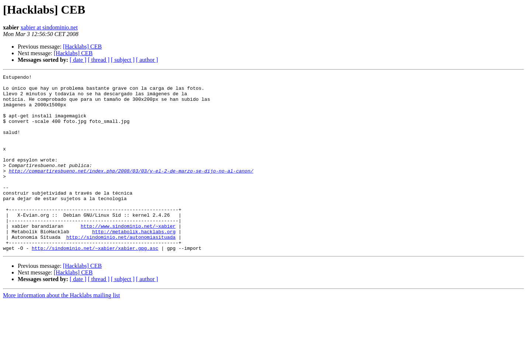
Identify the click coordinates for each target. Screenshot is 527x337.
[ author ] (147, 60)
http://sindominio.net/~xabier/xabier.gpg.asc (95, 283)
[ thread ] (99, 60)
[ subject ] (123, 60)
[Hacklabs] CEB (82, 46)
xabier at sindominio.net (49, 27)
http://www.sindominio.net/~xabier (128, 256)
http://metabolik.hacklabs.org (134, 263)
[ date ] (78, 60)
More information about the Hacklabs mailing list (61, 330)
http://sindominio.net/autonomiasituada (121, 270)
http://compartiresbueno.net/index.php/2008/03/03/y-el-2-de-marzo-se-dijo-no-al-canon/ (131, 190)
